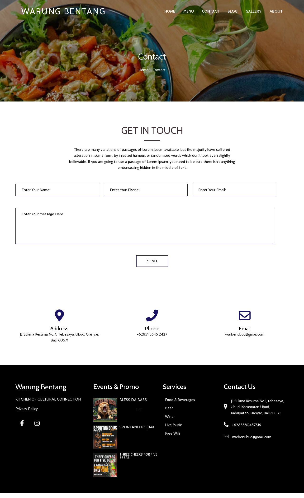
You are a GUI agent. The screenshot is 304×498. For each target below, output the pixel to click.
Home (143, 70)
